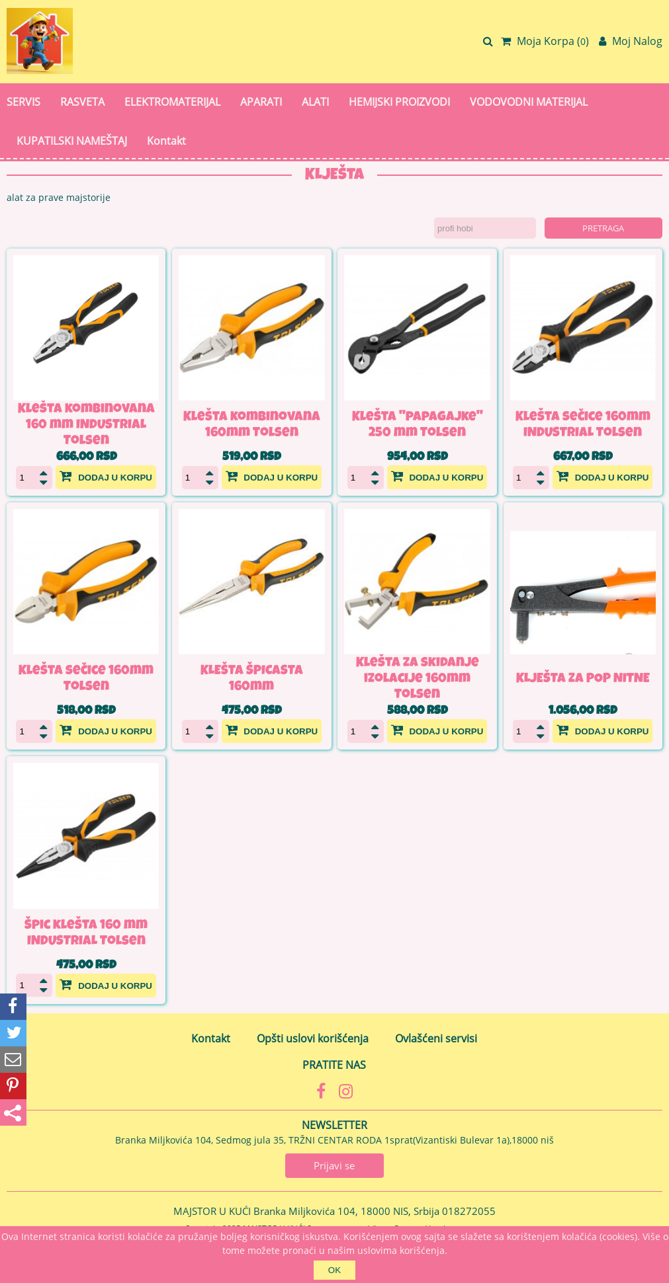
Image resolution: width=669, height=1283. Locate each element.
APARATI (261, 102)
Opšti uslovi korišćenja (313, 1038)
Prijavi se (334, 1165)
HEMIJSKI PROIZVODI (399, 102)
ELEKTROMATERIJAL (172, 102)
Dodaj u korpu (106, 476)
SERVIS (23, 102)
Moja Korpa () (545, 41)
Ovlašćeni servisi (436, 1038)
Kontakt (166, 141)
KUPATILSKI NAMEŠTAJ (72, 141)
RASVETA (82, 102)
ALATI (315, 102)
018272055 (469, 1211)
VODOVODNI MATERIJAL (529, 102)
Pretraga (603, 228)
